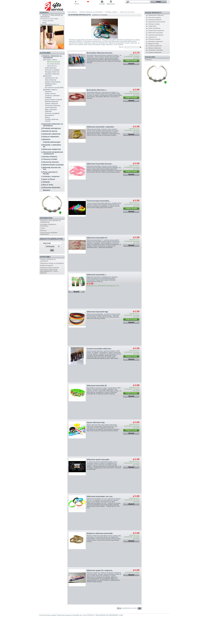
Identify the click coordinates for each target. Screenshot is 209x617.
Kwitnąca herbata (154, 24)
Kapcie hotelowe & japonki (53, 99)
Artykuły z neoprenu (51, 176)
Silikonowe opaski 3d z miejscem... (100, 570)
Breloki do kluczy (50, 131)
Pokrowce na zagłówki (52, 113)
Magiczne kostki (153, 43)
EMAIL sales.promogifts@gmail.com (49, 23)
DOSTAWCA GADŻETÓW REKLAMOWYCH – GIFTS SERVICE (49, 271)
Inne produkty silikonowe (53, 64)
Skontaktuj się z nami (79, 615)
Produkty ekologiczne (52, 128)
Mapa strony (111, 4)
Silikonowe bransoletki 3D (97, 386)
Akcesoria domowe (51, 162)
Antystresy (48, 91)
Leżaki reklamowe (51, 107)
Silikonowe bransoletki (53, 62)
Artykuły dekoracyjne (52, 142)
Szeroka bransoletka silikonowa (99, 349)
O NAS (42, 228)
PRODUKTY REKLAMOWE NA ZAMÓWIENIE (102, 615)
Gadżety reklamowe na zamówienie (52, 57)
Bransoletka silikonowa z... (97, 90)
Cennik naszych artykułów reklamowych (48, 233)
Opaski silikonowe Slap (96, 422)
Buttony (47, 117)
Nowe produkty (51, 615)
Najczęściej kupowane (64, 615)
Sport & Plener (49, 179)
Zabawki (46, 182)
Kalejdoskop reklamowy (156, 15)
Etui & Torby (48, 185)
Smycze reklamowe (51, 137)
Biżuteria (46, 139)
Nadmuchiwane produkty (53, 165)
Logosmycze (152, 37)
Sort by (121, 47)
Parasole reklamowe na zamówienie (48, 260)
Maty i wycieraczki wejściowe (51, 110)
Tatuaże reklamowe (154, 48)
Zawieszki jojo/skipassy (156, 35)
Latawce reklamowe (51, 103)
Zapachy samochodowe (52, 82)
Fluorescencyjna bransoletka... (98, 201)
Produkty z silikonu (51, 60)
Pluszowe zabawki (154, 39)
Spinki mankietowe (154, 28)
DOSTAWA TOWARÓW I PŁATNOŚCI (48, 225)
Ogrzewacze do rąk (51, 78)
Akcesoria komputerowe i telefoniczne (53, 153)
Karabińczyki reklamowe (156, 30)
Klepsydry (48, 76)
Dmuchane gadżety (154, 17)
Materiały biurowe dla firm (52, 168)
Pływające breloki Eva (52, 72)
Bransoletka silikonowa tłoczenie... (100, 53)
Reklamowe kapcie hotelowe (49, 267)
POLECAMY (150, 57)
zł (75, 1)
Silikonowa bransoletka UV (97, 238)
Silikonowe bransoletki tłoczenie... (100, 164)
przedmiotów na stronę (129, 608)
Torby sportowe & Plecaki (50, 173)
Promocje (42, 615)
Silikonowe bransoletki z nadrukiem (100, 127)
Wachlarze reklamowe (52, 74)
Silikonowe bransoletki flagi (97, 312)
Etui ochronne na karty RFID (54, 87)
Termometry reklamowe (52, 105)
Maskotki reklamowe (51, 101)
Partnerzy (43, 230)
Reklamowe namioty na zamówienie (52, 263)
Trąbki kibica (152, 26)
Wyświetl (131, 63)
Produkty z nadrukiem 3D (52, 146)
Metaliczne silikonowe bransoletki (100, 533)
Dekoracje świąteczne (52, 149)
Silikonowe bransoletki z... (97, 275)
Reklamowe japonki (46, 265)
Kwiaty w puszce (50, 93)
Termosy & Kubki (50, 159)
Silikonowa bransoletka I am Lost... (100, 496)
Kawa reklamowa (50, 80)
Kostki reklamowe (50, 68)
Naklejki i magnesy (51, 89)
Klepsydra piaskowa (154, 19)
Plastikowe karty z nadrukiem (51, 84)
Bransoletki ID (49, 115)
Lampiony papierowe (155, 46)
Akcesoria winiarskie (51, 187)
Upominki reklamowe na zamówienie (53, 125)
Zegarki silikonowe (52, 66)
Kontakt (102, 4)
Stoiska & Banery (50, 157)
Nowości (46, 190)
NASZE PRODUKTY (153, 13)
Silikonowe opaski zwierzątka (98, 460)
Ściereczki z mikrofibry (52, 70)
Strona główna (72, 12)
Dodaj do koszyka (131, 60)
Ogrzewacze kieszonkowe (156, 22)
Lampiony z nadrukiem (52, 95)
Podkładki (48, 97)
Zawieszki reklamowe (52, 134)
